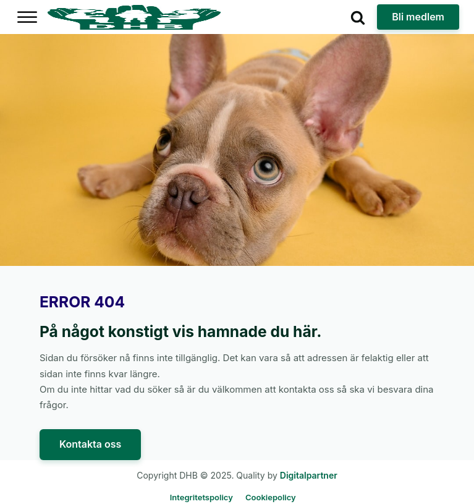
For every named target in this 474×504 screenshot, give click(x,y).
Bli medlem (418, 17)
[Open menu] (27, 17)
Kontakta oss (90, 444)
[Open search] (358, 17)
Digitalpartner (308, 475)
